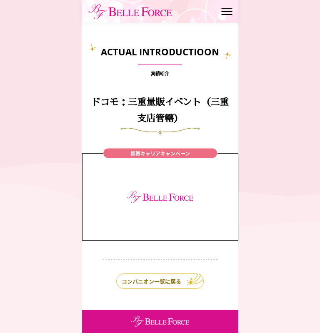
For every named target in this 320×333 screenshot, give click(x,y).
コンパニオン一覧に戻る (151, 281)
